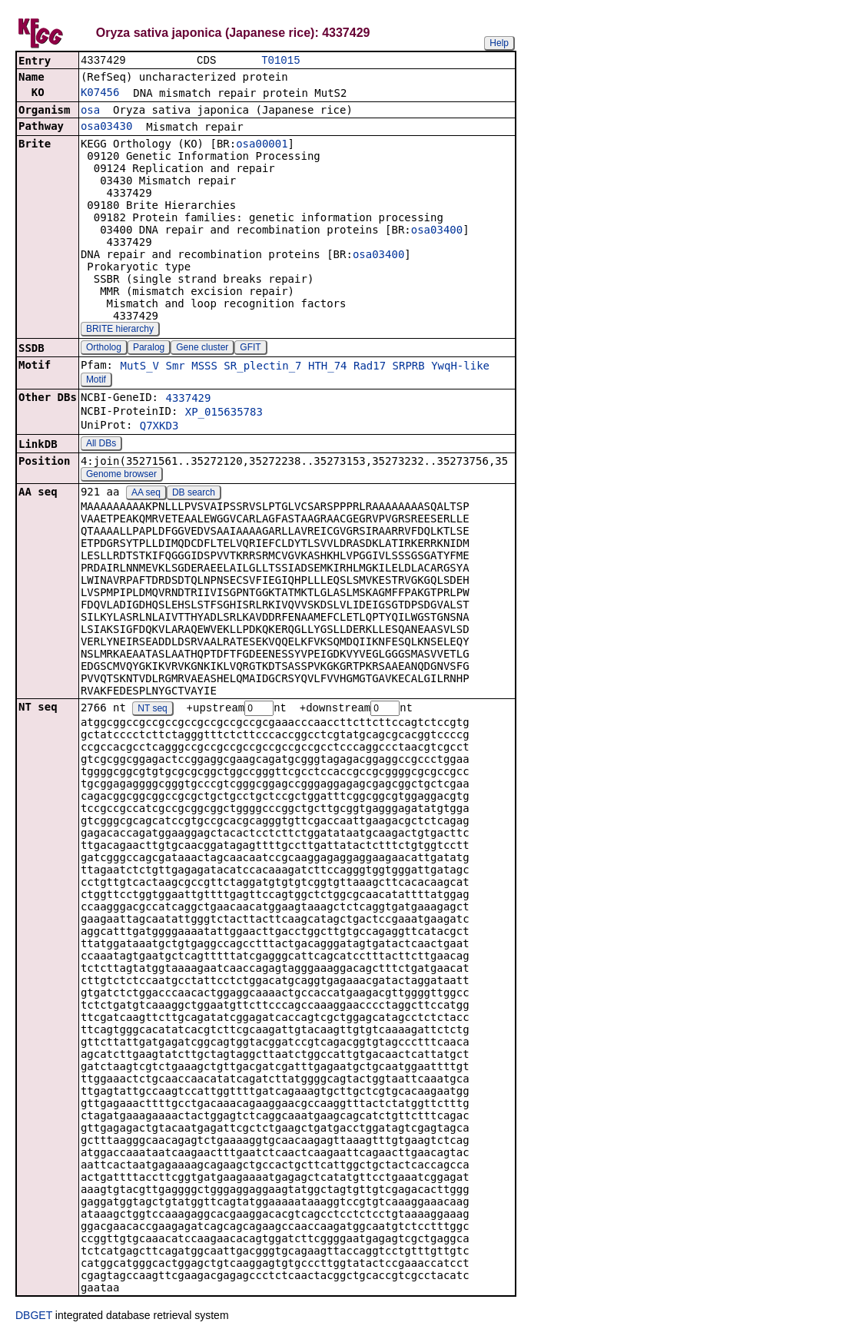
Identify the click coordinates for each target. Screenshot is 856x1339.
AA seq (146, 494)
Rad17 (369, 367)
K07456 (100, 94)
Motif (96, 381)
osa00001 (261, 145)
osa (90, 111)
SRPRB (409, 367)
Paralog (148, 348)
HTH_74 (327, 367)
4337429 (188, 399)
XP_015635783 (224, 413)
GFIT (250, 348)
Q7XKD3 (159, 427)
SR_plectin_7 (262, 367)
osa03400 (437, 231)
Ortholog (103, 348)
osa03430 (106, 127)
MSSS (204, 367)
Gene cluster (202, 348)
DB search (193, 494)
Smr (174, 367)
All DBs (101, 444)
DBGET (33, 1317)
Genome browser (121, 475)
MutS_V (139, 367)
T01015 (280, 61)
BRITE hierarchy (120, 330)
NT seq (152, 710)
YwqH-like (460, 367)
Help (499, 43)
